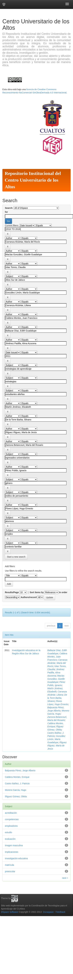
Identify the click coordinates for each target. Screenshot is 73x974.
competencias (11, 819)
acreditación (11, 813)
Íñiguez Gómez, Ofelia (16, 796)
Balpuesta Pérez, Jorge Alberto (20, 770)
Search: (9, 208)
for (6, 212)
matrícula (9, 865)
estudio (8, 832)
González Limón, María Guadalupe (56, 739)
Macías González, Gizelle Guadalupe (56, 678)
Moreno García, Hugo (15, 790)
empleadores (11, 826)
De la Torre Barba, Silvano (57, 697)
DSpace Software (9, 912)
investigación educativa (16, 858)
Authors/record (29, 597)
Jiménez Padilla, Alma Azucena (55, 672)
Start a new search (16, 557)
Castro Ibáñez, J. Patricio (17, 783)
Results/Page (12, 592)
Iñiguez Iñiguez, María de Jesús (57, 745)
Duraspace (48, 912)
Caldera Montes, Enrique (17, 777)
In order (63, 592)
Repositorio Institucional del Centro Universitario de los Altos (33, 180)
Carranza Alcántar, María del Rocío (57, 663)
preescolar (10, 871)
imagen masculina (14, 845)
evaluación (10, 839)
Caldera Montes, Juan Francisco (57, 656)
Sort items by (37, 592)
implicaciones (11, 852)
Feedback (60, 912)
